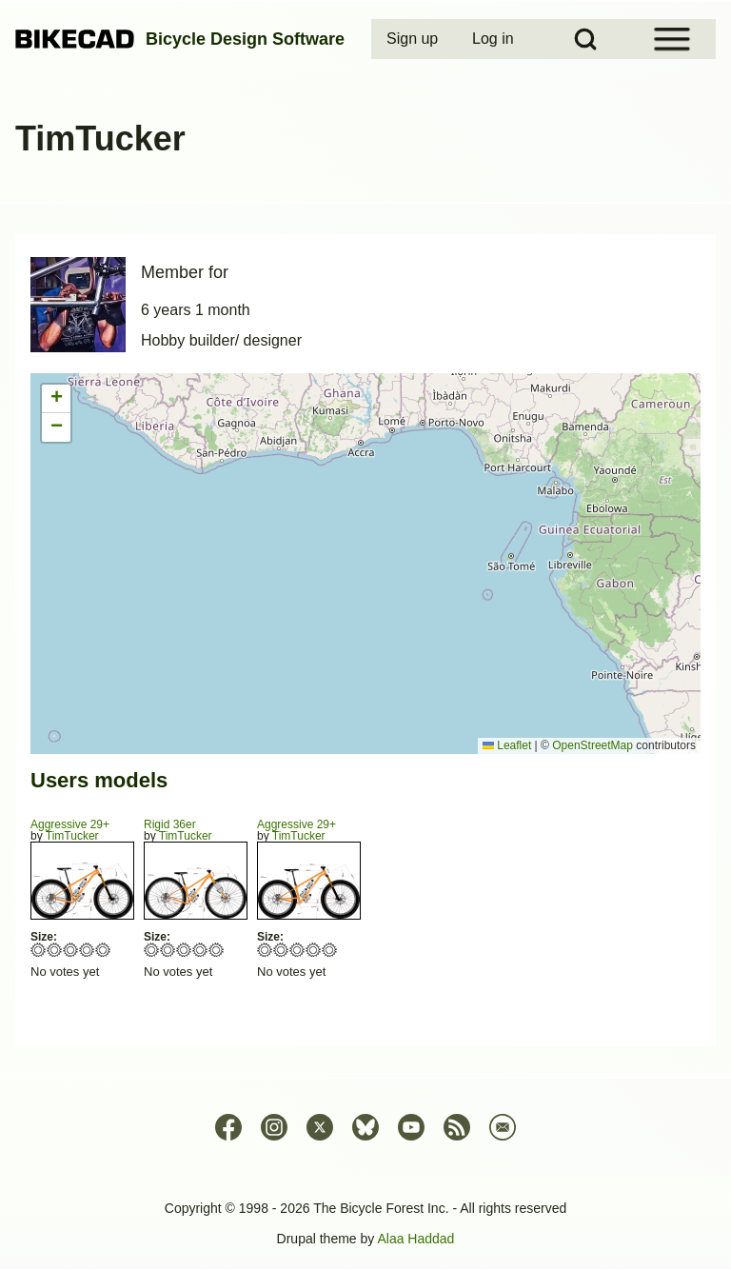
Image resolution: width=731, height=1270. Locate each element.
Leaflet (507, 745)
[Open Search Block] (585, 39)
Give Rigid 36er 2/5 (168, 950)
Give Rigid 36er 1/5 (152, 950)
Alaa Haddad (415, 1238)
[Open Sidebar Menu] (672, 39)
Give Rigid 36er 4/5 (200, 950)
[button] (56, 399)
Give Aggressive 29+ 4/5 (87, 950)
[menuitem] (414, 39)
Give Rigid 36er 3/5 (184, 950)
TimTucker (72, 836)
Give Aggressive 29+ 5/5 (103, 950)
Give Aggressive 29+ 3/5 (71, 950)
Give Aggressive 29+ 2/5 (55, 950)
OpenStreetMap (592, 745)
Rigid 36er (170, 824)
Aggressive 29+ (69, 824)
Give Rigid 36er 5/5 (216, 950)
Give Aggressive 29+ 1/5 (38, 950)
